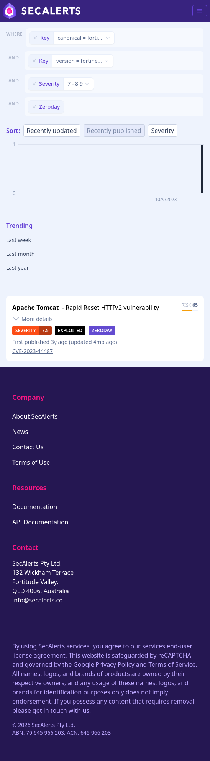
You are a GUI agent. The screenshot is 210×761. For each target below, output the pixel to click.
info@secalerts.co (37, 600)
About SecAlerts (34, 416)
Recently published (114, 130)
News (20, 431)
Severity (162, 130)
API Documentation (40, 522)
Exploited (70, 330)
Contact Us (27, 447)
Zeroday (102, 330)
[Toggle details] (32, 319)
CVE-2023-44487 (32, 351)
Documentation (34, 506)
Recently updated (52, 130)
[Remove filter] (35, 38)
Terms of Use (31, 462)
